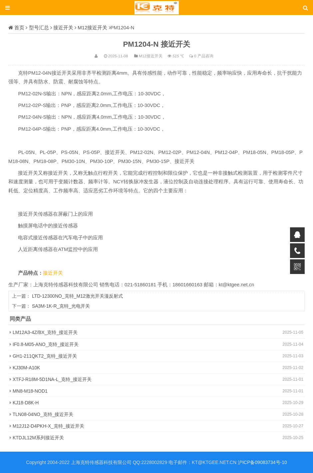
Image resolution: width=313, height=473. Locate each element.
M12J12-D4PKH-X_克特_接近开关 (48, 426)
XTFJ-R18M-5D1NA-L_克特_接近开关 (52, 379)
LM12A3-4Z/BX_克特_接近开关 (45, 332)
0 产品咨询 (203, 56)
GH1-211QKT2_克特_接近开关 (45, 356)
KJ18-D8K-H (26, 402)
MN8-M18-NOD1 (30, 391)
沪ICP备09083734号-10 (262, 462)
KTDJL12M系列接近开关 (38, 437)
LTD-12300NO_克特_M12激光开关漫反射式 (77, 296)
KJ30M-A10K (26, 367)
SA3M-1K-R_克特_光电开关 (61, 306)
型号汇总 (39, 27)
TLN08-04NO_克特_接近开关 (43, 414)
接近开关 (63, 27)
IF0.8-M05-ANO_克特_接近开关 (46, 344)
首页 (19, 27)
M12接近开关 (92, 27)
